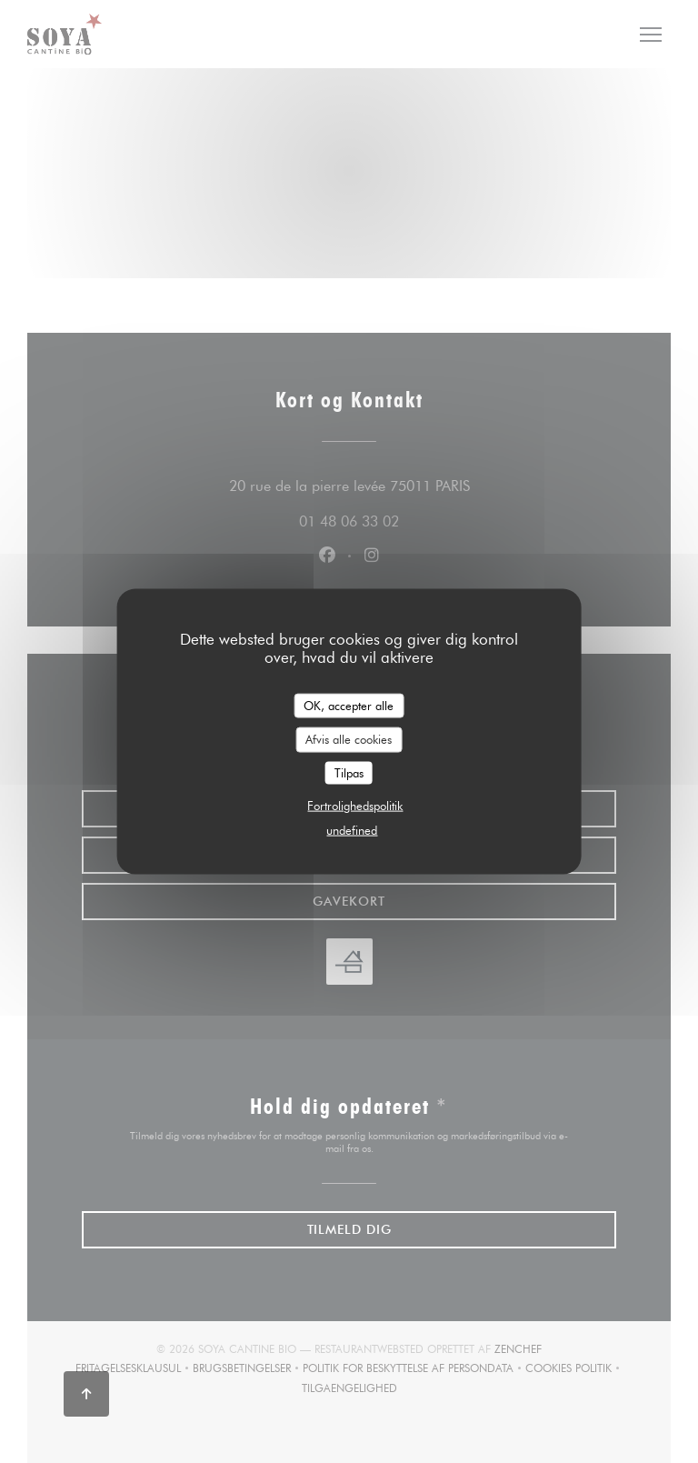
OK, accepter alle (349, 704)
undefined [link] (351, 830)
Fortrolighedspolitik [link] (355, 805)
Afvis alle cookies (348, 739)
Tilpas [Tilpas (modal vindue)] (349, 772)
